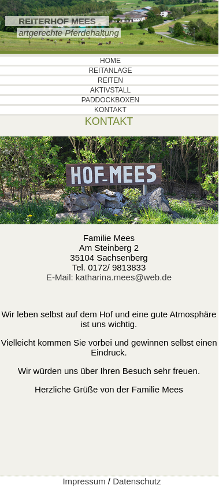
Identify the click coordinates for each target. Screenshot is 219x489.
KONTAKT (110, 110)
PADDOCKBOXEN (110, 100)
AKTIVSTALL (110, 90)
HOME (110, 61)
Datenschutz (137, 481)
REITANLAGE (110, 70)
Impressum (83, 481)
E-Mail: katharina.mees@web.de (109, 277)
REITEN (110, 80)
